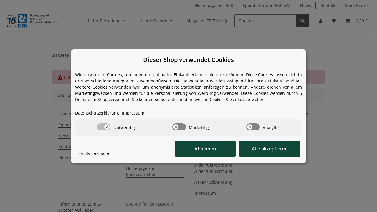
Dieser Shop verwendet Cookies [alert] (188, 60)
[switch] (103, 126)
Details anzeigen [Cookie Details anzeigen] (93, 154)
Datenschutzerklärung (97, 113)
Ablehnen (209, 148)
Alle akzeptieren (271, 148)
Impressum (133, 113)
